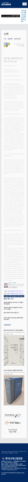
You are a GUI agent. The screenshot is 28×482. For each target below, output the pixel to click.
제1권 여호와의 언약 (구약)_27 (15, 291)
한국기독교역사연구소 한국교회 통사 (13, 331)
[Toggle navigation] (24, 4)
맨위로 (7, 297)
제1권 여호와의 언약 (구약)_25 (15, 294)
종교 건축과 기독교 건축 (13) (11, 313)
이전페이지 (14, 297)
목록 (21, 297)
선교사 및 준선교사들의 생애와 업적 (13, 371)
